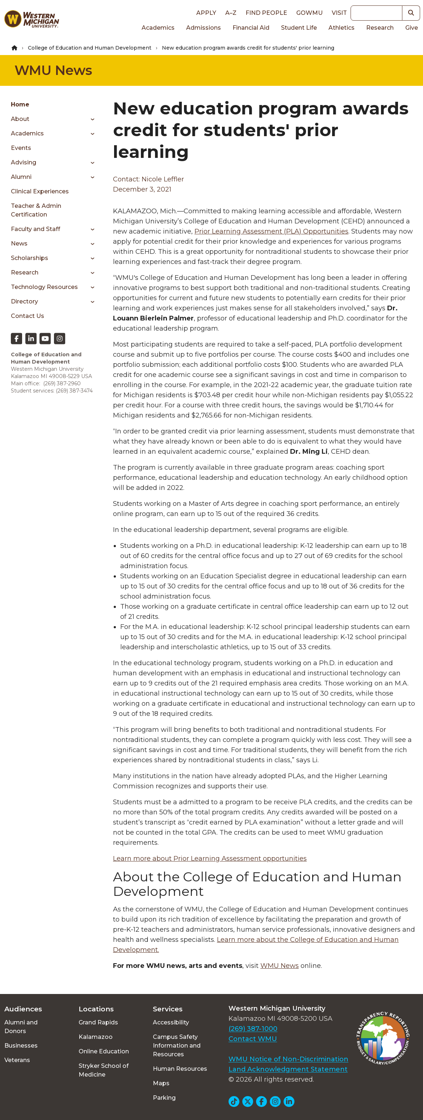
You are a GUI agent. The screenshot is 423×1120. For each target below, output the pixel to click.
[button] (411, 13)
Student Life (299, 27)
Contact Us (27, 315)
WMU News (53, 70)
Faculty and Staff (35, 229)
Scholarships (29, 258)
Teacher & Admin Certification (36, 210)
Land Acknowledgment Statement (288, 1069)
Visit (339, 12)
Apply (206, 12)
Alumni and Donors (21, 1027)
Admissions (203, 27)
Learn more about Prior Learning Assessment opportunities (210, 859)
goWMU (309, 12)
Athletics (341, 27)
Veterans (17, 1060)
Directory (24, 301)
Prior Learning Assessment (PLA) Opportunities (271, 231)
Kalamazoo (96, 1036)
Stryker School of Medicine (104, 1070)
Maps (161, 1083)
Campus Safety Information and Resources (177, 1045)
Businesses (21, 1045)
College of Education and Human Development (89, 48)
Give (411, 27)
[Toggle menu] (90, 119)
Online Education (104, 1051)
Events (21, 147)
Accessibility (171, 1022)
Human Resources (180, 1068)
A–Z (230, 12)
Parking (164, 1097)
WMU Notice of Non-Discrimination (288, 1059)
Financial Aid (251, 27)
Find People (266, 12)
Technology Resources (44, 287)
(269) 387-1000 (253, 1029)
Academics (158, 27)
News (19, 243)
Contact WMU (253, 1039)
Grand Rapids (98, 1022)
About (20, 119)
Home (20, 104)
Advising (23, 162)
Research (380, 27)
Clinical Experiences (40, 191)
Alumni (21, 176)
